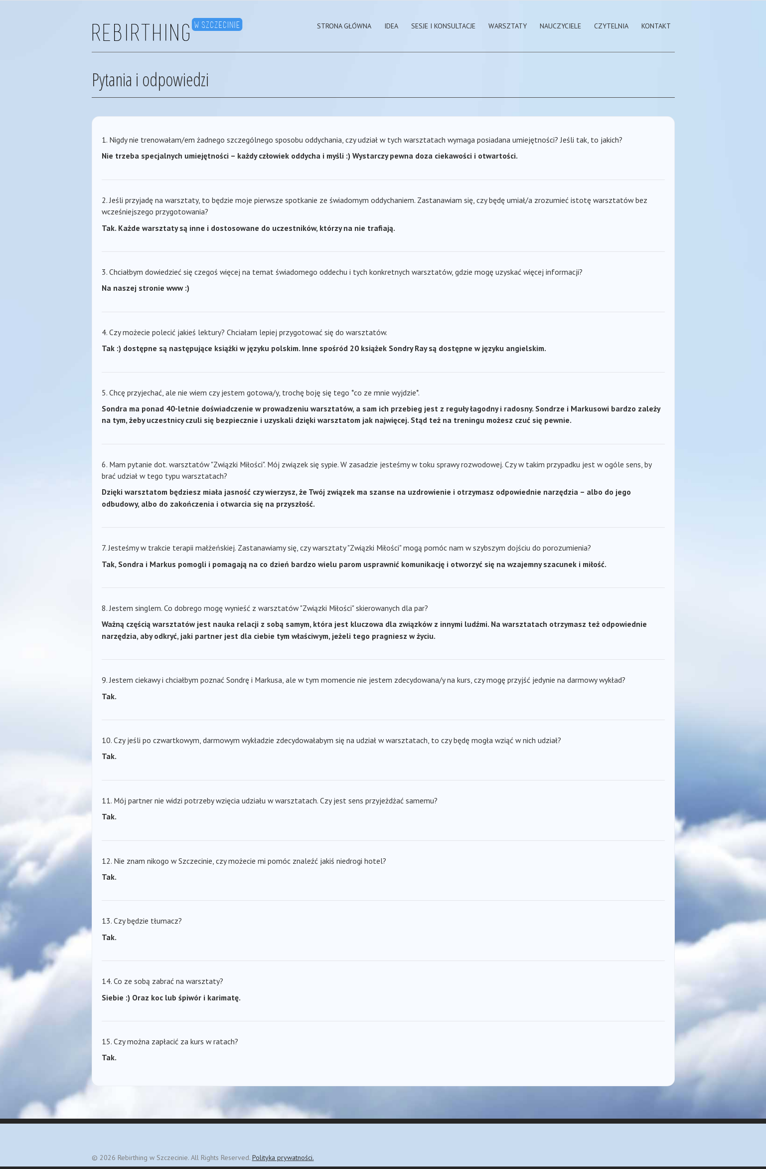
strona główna (344, 25)
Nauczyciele (560, 25)
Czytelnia (611, 25)
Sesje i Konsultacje (443, 25)
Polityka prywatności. (283, 1157)
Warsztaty (507, 25)
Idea (391, 25)
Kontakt (656, 25)
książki (226, 348)
